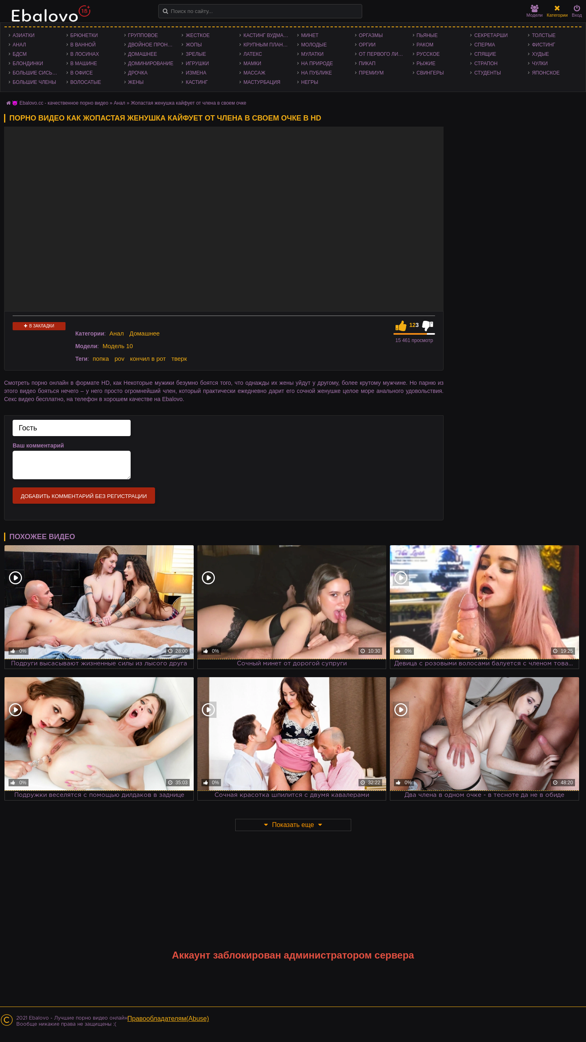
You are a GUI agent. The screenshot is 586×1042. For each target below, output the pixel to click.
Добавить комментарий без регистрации (84, 496)
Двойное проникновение (153, 45)
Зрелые (196, 54)
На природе (317, 63)
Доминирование (150, 63)
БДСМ (20, 54)
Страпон (485, 63)
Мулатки (312, 54)
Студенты (487, 73)
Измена (196, 73)
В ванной (83, 45)
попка (101, 358)
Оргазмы (371, 35)
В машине (83, 63)
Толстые (543, 35)
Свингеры (430, 73)
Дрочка (138, 73)
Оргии (367, 45)
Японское (546, 73)
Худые (540, 54)
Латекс (252, 54)
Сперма (484, 45)
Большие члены (34, 82)
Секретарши (490, 35)
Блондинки (28, 63)
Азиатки (24, 35)
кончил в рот (148, 358)
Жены (136, 82)
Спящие (485, 54)
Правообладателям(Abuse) (168, 1018)
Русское (428, 54)
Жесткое (198, 35)
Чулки (540, 63)
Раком (425, 45)
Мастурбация (261, 82)
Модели (535, 11)
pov (119, 358)
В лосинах (84, 54)
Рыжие (426, 63)
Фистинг (543, 45)
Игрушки (197, 63)
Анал (19, 45)
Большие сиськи (36, 73)
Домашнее (142, 54)
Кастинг (197, 82)
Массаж (254, 73)
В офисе (81, 73)
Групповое (143, 35)
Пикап (367, 63)
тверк (179, 358)
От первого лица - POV (384, 54)
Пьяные (427, 35)
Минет (310, 35)
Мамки (252, 63)
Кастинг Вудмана (266, 35)
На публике (316, 73)
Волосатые (85, 82)
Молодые (314, 45)
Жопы (193, 45)
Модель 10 (118, 345)
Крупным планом (267, 45)
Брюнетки (84, 35)
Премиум (371, 73)
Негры (309, 82)
